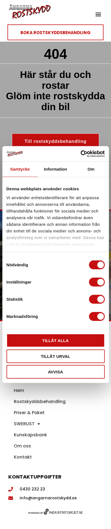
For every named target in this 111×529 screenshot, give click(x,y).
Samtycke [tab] (20, 169)
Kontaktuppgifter (34, 476)
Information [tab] (55, 169)
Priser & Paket (29, 412)
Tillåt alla (55, 340)
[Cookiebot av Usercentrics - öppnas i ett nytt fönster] (80, 153)
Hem (19, 390)
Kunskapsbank (30, 435)
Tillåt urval (55, 356)
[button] (98, 14)
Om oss (22, 446)
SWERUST (27, 424)
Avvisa (55, 371)
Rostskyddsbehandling (40, 401)
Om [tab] (90, 169)
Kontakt (23, 457)
